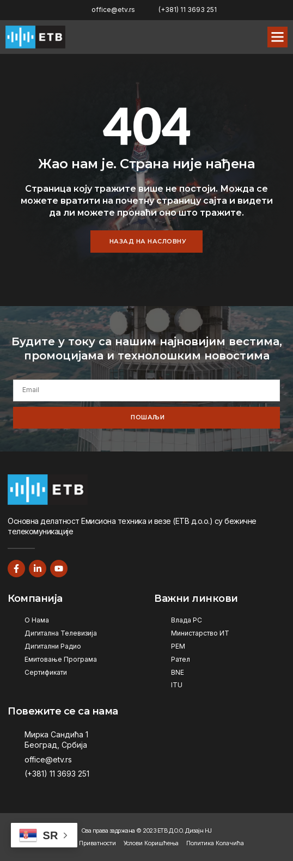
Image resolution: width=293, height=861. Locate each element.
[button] (277, 37)
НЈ (208, 830)
